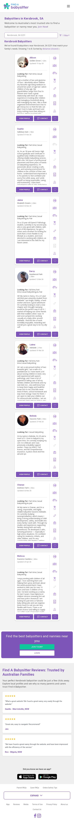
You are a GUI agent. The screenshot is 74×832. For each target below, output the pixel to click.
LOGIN (37, 653)
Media (26, 804)
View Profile (24, 118)
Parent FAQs (22, 788)
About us (64, 804)
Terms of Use (37, 804)
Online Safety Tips (50, 788)
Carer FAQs (34, 788)
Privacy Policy (51, 804)
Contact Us (37, 809)
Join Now (42, 26)
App (8, 804)
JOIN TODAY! (37, 647)
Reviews (16, 804)
